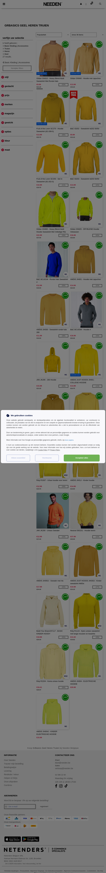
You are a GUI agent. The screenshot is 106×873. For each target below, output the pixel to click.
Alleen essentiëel (18, 458)
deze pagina (69, 440)
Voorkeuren (47, 458)
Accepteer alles (81, 458)
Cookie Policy (43, 450)
